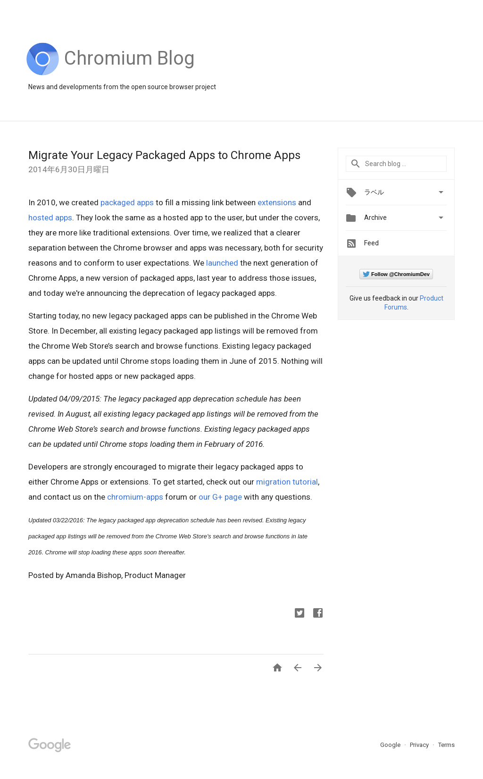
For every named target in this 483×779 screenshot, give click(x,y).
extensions (277, 202)
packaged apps (127, 202)
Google (391, 744)
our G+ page (220, 497)
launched (222, 263)
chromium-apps (135, 497)
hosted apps (50, 217)
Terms (446, 744)
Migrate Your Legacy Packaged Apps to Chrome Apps (164, 155)
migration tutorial (287, 481)
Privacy (420, 744)
